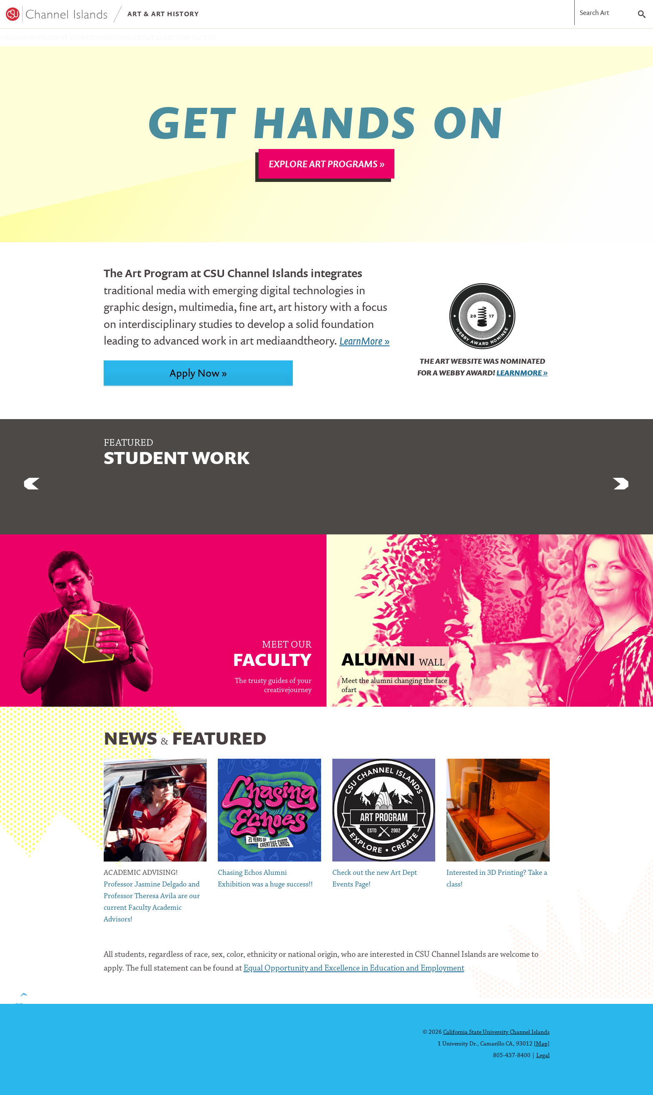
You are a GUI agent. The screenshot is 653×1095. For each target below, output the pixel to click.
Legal (543, 1056)
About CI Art (233, 40)
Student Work (97, 40)
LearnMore (519, 378)
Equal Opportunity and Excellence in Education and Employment (354, 974)
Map (542, 1044)
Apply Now (194, 377)
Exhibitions (167, 40)
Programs (29, 40)
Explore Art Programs (323, 169)
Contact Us (297, 40)
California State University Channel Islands (496, 1032)
